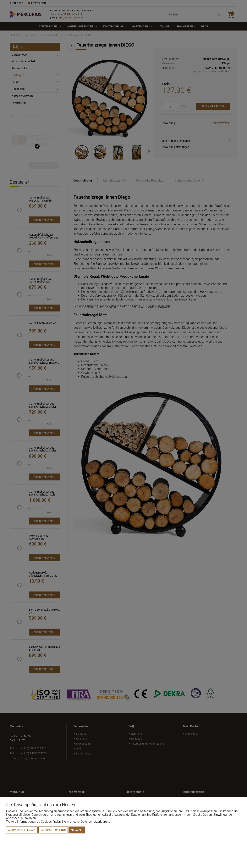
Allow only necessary (22, 830)
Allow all (77, 830)
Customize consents (53, 830)
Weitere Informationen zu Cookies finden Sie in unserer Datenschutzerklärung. (58, 821)
